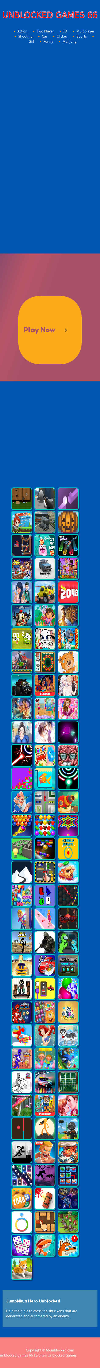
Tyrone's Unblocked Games (55, 1355)
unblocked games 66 (16, 1355)
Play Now (39, 330)
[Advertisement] (50, 97)
